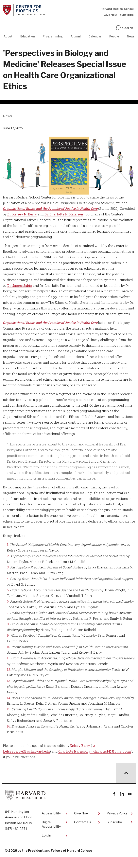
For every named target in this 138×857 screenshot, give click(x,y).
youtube (129, 794)
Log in (46, 835)
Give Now (110, 14)
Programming (53, 36)
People (114, 36)
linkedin (121, 794)
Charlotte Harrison (73, 751)
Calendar (95, 36)
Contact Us (82, 822)
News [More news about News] (7, 116)
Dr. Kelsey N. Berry (22, 214)
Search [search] (124, 28)
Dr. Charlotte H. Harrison (63, 214)
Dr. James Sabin (19, 285)
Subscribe (127, 14)
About (8, 36)
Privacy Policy (117, 813)
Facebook (114, 794)
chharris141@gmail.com (112, 751)
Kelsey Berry (80, 745)
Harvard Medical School (117, 8)
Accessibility (51, 813)
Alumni (76, 36)
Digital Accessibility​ (51, 824)
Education (27, 36)
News (131, 36)
